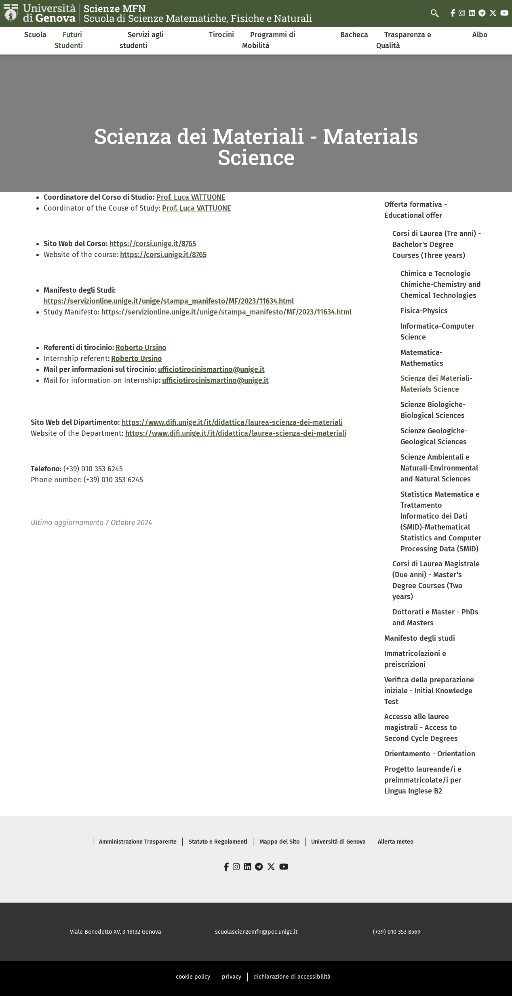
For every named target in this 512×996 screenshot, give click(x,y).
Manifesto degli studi (419, 638)
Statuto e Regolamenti (218, 841)
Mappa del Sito (279, 841)
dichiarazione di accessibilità (292, 976)
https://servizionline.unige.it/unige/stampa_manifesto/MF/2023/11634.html (226, 312)
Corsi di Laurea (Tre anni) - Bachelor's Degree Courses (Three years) (436, 244)
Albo (480, 34)
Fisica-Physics (424, 310)
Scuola (35, 34)
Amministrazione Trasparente (138, 841)
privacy (231, 976)
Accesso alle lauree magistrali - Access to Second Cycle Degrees (421, 727)
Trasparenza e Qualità (403, 40)
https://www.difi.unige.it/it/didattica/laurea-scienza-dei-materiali (232, 422)
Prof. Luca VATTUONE (190, 197)
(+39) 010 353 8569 (397, 931)
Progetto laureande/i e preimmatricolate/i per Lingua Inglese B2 (422, 780)
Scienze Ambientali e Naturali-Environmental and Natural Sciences (439, 468)
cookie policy (193, 976)
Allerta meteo (395, 841)
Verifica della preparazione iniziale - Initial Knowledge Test (429, 690)
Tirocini (221, 34)
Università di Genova (338, 841)
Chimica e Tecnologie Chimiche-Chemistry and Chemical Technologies (440, 284)
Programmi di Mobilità (268, 40)
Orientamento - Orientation (429, 753)
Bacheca (354, 34)
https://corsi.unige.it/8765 (153, 243)
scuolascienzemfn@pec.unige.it (256, 931)
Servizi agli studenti (142, 40)
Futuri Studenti (69, 40)
